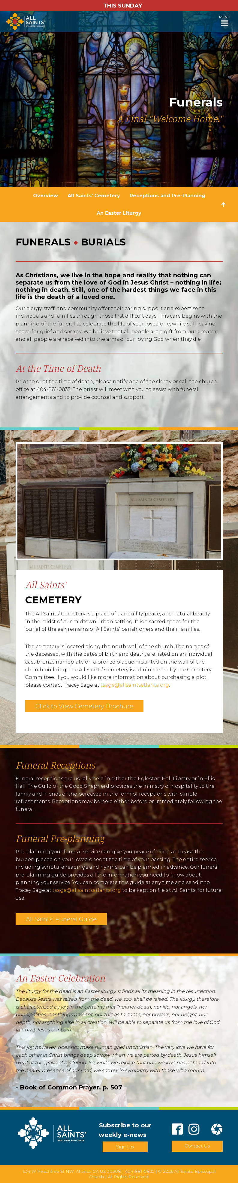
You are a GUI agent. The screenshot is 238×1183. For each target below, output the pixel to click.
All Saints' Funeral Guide (61, 919)
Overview (45, 196)
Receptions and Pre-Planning (167, 196)
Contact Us (197, 1146)
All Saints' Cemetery (94, 196)
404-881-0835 (139, 1171)
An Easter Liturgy (119, 213)
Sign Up (125, 1147)
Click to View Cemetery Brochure (84, 706)
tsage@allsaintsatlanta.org (135, 685)
